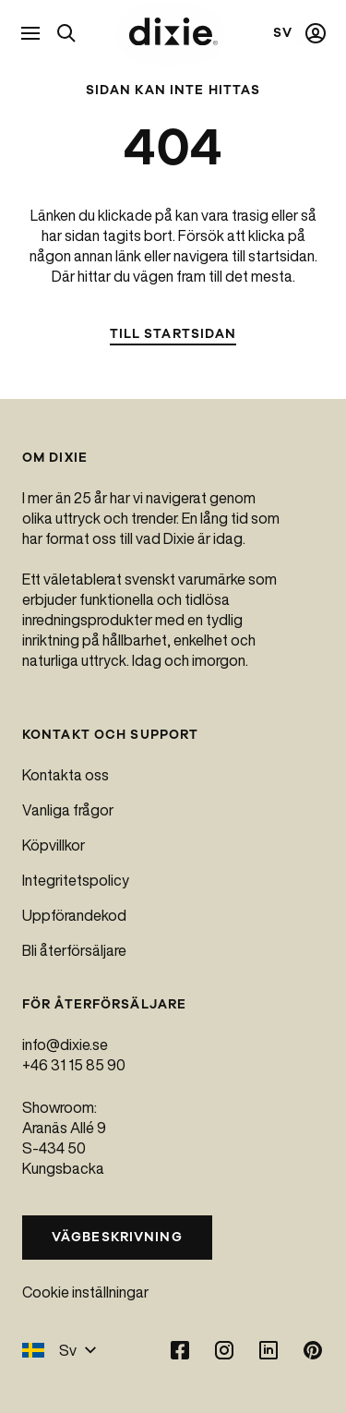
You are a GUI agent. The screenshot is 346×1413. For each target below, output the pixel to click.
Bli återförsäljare (74, 950)
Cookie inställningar (85, 1292)
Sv (59, 1350)
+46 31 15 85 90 (73, 1065)
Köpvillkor (53, 845)
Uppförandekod (74, 915)
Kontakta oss (65, 775)
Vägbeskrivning (117, 1237)
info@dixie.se (65, 1044)
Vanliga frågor (67, 810)
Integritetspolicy (75, 880)
